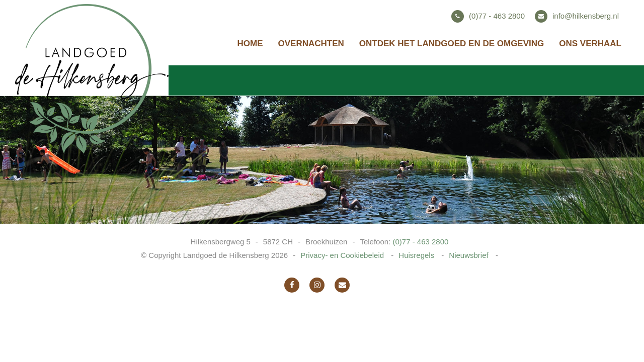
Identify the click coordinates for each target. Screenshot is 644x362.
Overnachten (311, 43)
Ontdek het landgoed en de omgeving (451, 43)
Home (250, 43)
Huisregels (417, 255)
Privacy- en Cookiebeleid (343, 255)
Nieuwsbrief (470, 255)
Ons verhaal (590, 43)
